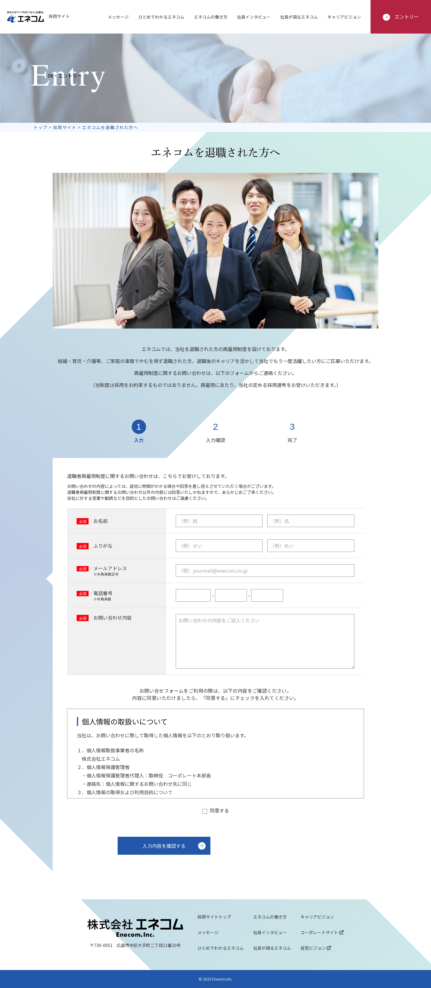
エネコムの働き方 (210, 17)
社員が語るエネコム (299, 17)
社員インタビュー (254, 17)
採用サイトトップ (214, 917)
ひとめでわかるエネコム (161, 17)
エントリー (401, 17)
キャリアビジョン (344, 17)
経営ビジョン (316, 948)
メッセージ (118, 17)
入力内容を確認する (164, 845)
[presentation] (318, 854)
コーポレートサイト (322, 932)
